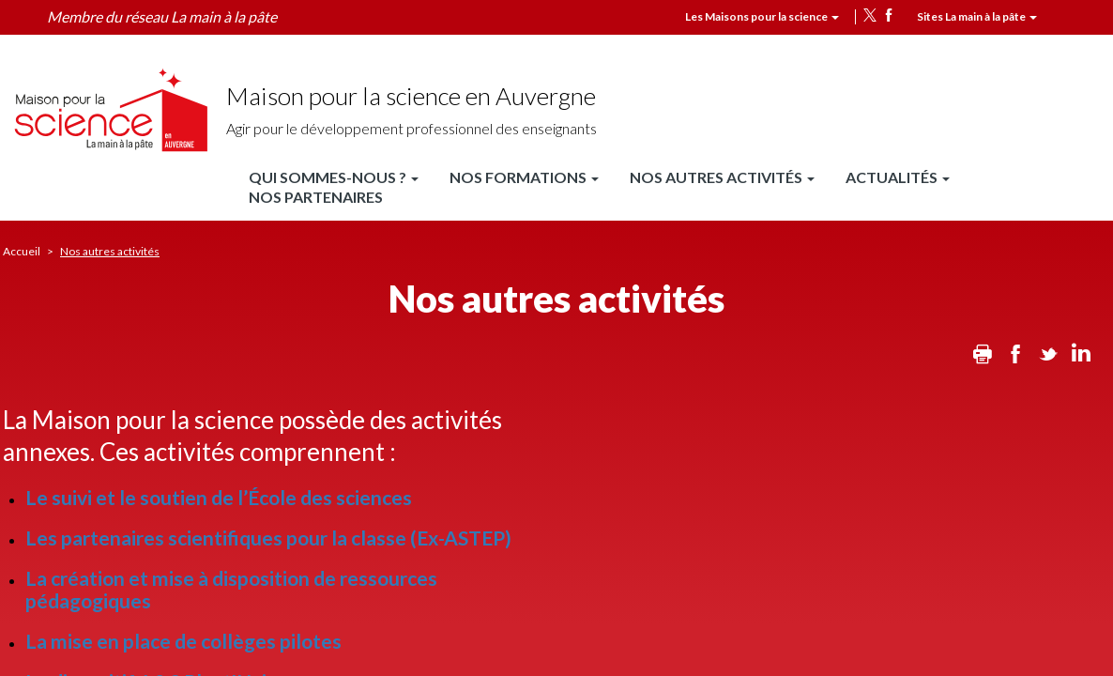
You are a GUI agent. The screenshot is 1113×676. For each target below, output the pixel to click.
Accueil (21, 251)
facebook (888, 15)
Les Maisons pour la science (762, 16)
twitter (870, 15)
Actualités (898, 177)
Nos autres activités (722, 177)
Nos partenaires (316, 197)
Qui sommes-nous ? (334, 177)
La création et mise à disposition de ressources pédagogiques (231, 588)
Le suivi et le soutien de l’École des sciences (218, 497)
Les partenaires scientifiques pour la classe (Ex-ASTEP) (268, 537)
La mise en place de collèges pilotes (183, 641)
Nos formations (524, 177)
